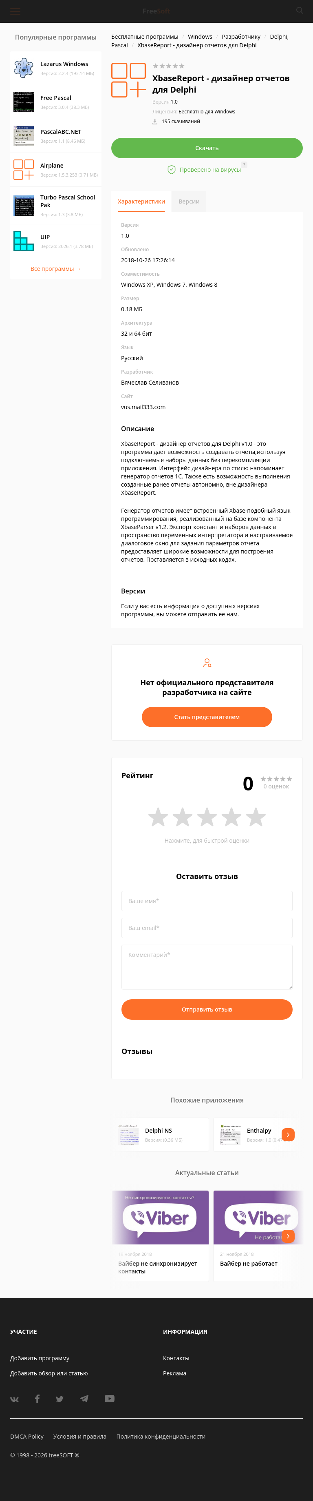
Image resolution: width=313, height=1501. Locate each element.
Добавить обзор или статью (49, 1373)
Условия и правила (79, 1436)
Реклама (174, 1373)
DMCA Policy (27, 1436)
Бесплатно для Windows (207, 111)
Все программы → (56, 268)
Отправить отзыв (207, 1009)
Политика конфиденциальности (160, 1436)
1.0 (165, 101)
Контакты (176, 1358)
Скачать (207, 148)
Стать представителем (207, 717)
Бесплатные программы (145, 36)
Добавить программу (39, 1358)
